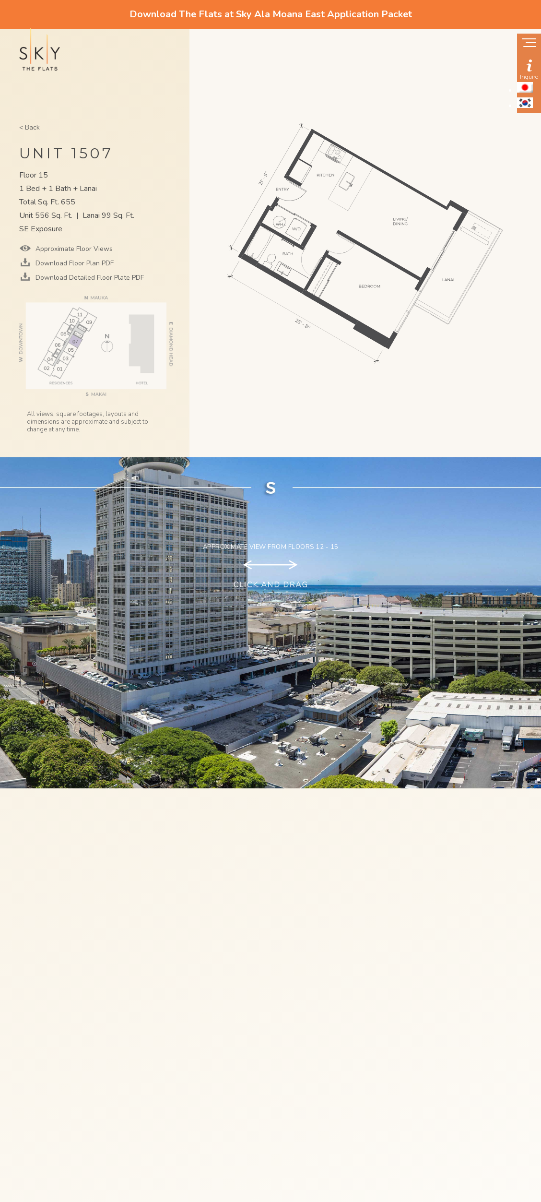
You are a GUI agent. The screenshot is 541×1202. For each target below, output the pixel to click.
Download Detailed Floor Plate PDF (89, 277)
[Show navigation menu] (529, 44)
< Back (29, 127)
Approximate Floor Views (73, 248)
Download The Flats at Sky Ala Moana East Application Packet (270, 14)
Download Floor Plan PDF (74, 263)
